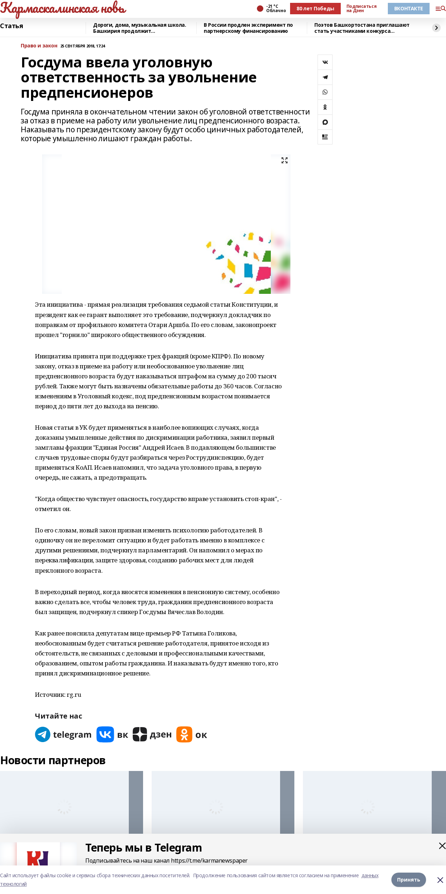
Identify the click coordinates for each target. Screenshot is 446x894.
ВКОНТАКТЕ (408, 8)
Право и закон (39, 46)
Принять (408, 879)
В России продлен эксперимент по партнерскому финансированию (248, 28)
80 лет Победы (315, 8)
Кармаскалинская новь (62, 7)
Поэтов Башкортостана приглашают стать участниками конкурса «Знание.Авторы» (362, 28)
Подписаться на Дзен (361, 8)
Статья (11, 26)
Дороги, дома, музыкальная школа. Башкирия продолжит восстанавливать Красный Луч (139, 28)
